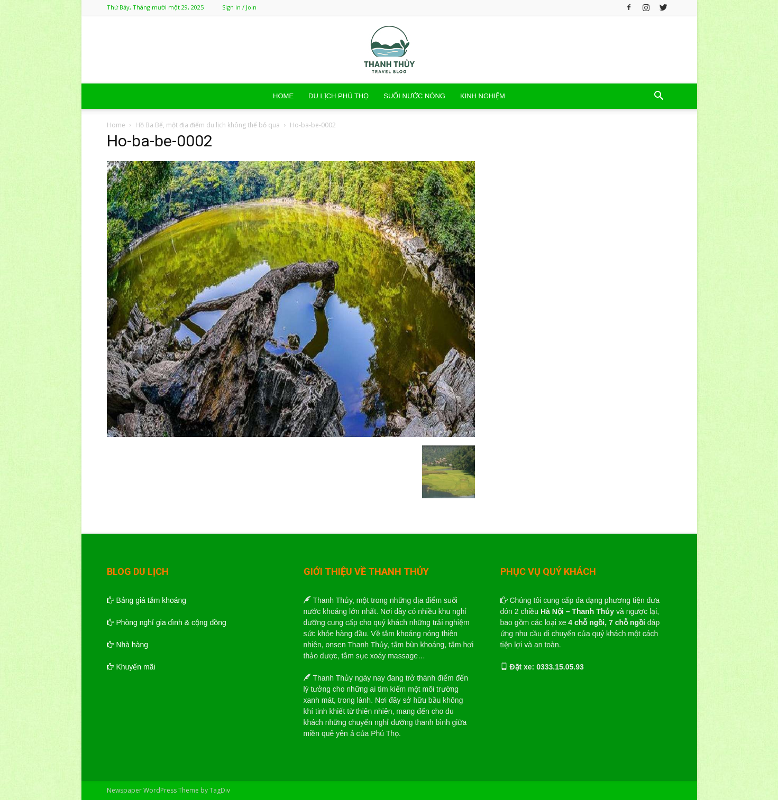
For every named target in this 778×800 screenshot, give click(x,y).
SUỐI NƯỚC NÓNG (414, 96)
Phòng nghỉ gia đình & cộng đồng (166, 622)
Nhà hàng (128, 644)
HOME (283, 96)
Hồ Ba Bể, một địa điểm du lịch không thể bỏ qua (207, 124)
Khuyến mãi (131, 667)
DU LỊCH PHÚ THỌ (338, 96)
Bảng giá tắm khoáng (147, 600)
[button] (659, 97)
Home (116, 124)
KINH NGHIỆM (482, 96)
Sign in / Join (239, 7)
